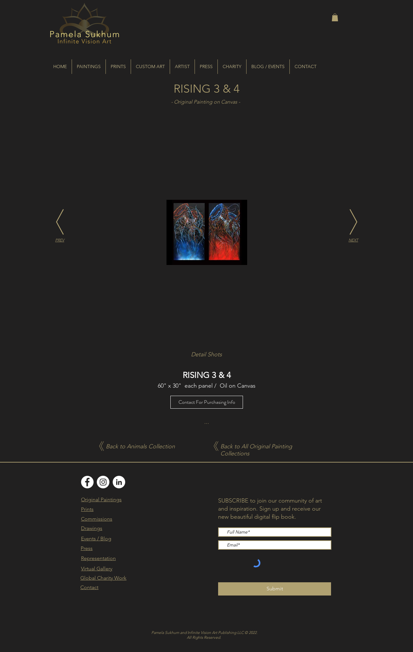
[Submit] (274, 589)
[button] (335, 17)
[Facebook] (87, 482)
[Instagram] (103, 482)
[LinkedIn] (119, 482)
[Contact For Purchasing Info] (206, 402)
